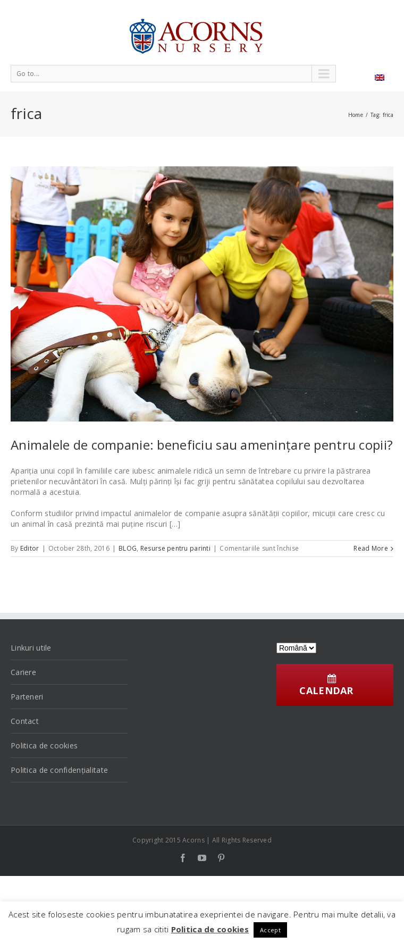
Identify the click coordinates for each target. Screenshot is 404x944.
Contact (25, 721)
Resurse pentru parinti (175, 548)
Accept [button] (270, 930)
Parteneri (27, 697)
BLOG (128, 548)
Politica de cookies (44, 745)
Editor (29, 548)
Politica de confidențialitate (59, 770)
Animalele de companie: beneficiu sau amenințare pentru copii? (202, 444)
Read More (371, 548)
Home (355, 115)
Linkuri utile (31, 648)
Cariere (23, 672)
